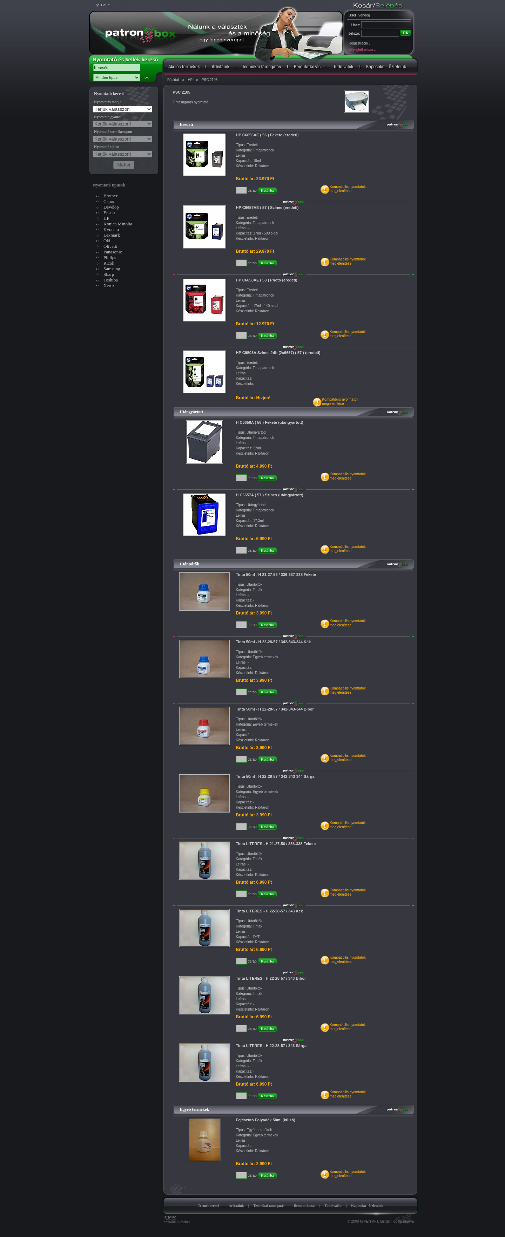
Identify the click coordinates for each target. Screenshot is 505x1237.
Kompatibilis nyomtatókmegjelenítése (348, 189)
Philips (109, 257)
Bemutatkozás (304, 1206)
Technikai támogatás (268, 1206)
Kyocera (111, 229)
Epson (109, 212)
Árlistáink (236, 1206)
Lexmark (111, 235)
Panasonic (112, 251)
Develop (111, 207)
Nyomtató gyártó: (107, 117)
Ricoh (108, 263)
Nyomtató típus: (106, 146)
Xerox (109, 285)
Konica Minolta (117, 223)
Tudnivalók (333, 1206)
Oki (106, 240)
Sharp (108, 274)
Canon (109, 201)
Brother (110, 195)
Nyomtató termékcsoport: (114, 131)
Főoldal (173, 80)
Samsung (111, 268)
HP (190, 80)
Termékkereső (208, 1206)
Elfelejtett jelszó (362, 50)
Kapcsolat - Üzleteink (367, 1206)
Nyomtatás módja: (108, 102)
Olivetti (110, 246)
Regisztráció (359, 43)
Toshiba (110, 280)
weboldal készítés (177, 1220)
